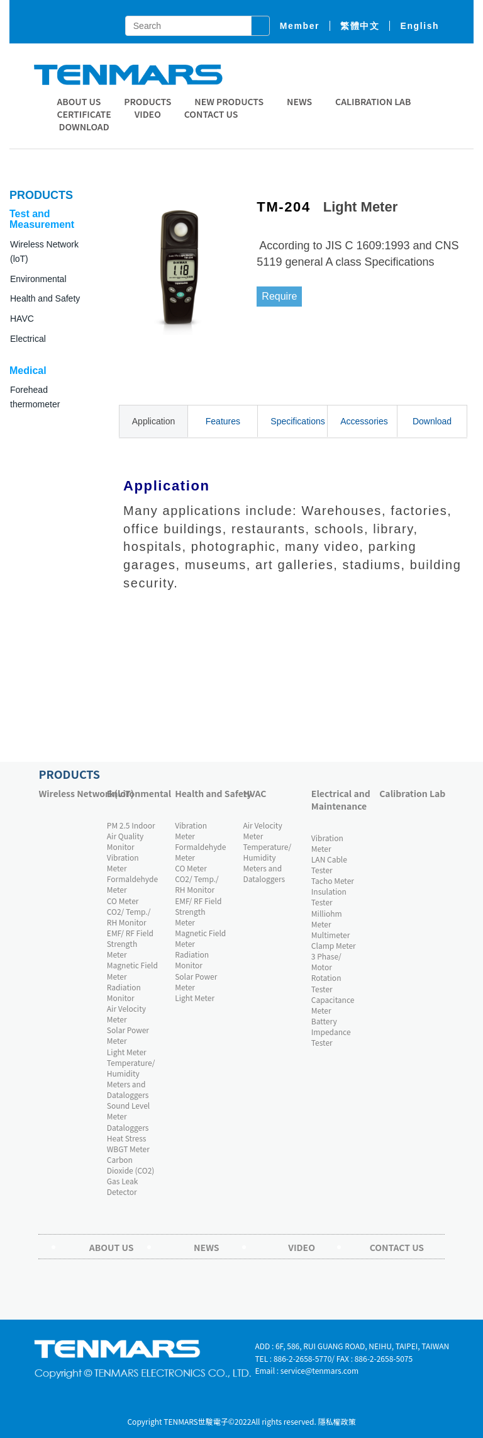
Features (223, 421)
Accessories (363, 421)
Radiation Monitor (124, 992)
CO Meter (123, 900)
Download (432, 421)
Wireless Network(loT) (69, 793)
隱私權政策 (337, 1421)
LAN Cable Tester (329, 864)
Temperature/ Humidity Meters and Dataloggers (131, 1078)
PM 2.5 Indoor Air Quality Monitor (131, 836)
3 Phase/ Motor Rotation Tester (326, 972)
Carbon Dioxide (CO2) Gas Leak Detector (131, 1175)
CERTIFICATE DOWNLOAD (84, 120)
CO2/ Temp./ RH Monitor (129, 916)
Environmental (138, 793)
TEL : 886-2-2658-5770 (293, 1358)
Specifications (297, 421)
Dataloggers (128, 1127)
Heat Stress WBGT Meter (128, 1143)
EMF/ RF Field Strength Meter (130, 943)
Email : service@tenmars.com (306, 1370)
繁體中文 (359, 26)
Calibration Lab (373, 101)
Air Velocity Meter (126, 1013)
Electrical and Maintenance (340, 799)
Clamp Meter (333, 945)
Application (153, 421)
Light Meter (127, 1051)
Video (148, 114)
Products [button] (147, 101)
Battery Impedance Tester (331, 1032)
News (299, 101)
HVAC (255, 793)
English (419, 26)
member (299, 26)
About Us (79, 101)
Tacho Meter (332, 880)
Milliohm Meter (326, 918)
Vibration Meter (123, 862)
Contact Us (211, 114)
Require (279, 296)
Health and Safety (45, 298)
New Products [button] (229, 101)
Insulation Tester (329, 896)
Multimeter (330, 934)
